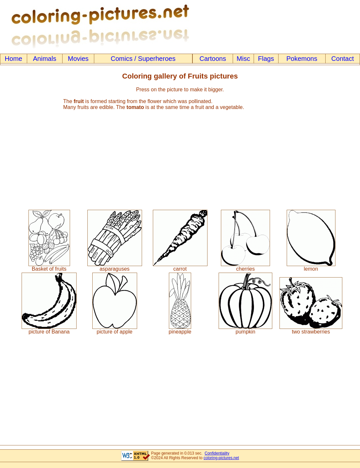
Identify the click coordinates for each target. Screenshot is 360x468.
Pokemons (301, 58)
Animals (44, 58)
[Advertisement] (180, 157)
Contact (342, 58)
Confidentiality (217, 453)
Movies (78, 58)
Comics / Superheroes (143, 58)
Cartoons (213, 58)
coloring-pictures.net (221, 458)
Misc (243, 58)
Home (13, 58)
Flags (266, 58)
